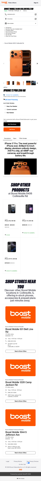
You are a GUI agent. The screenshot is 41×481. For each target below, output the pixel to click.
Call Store (12, 129)
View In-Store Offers (20, 351)
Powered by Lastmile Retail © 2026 (20, 474)
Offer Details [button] (20, 478)
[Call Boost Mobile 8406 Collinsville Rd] (20, 14)
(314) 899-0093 (12, 444)
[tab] (7, 138)
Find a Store (12, 3)
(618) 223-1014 (12, 341)
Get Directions (12, 124)
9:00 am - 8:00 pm (15, 390)
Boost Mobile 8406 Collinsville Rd (14, 43)
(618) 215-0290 (12, 392)
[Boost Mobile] (4, 3)
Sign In (36, 3)
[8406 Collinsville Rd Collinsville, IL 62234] (20, 19)
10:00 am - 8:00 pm (15, 338)
